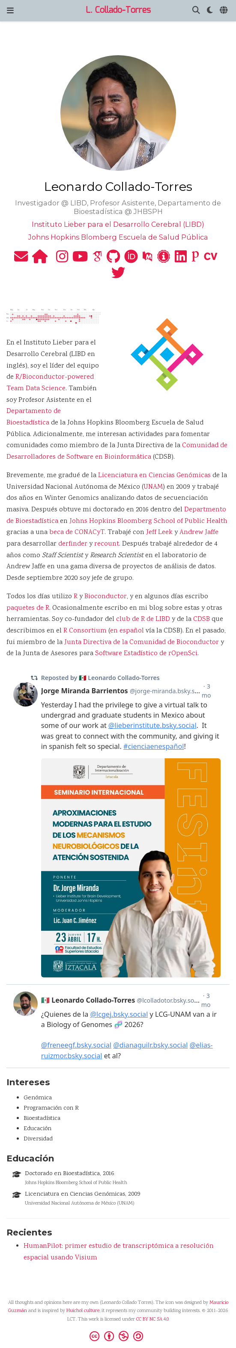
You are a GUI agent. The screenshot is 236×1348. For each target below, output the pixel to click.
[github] (113, 260)
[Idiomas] (224, 11)
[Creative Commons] (118, 1336)
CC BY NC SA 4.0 (152, 1319)
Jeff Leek (159, 532)
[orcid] (131, 260)
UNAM (153, 487)
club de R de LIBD (143, 619)
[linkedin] (181, 260)
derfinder (72, 544)
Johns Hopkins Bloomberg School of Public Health (148, 521)
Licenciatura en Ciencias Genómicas (154, 476)
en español (127, 631)
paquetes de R (27, 608)
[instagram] (62, 260)
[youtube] (80, 260)
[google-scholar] (97, 260)
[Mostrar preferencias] (210, 11)
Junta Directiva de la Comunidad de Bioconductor (141, 642)
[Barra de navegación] (10, 11)
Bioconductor (105, 597)
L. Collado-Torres (118, 10)
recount (106, 544)
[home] (40, 260)
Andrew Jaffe (198, 532)
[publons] (195, 260)
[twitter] (118, 276)
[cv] (211, 260)
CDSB (201, 619)
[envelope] (21, 260)
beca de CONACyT (77, 532)
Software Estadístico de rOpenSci (146, 654)
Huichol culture (82, 1311)
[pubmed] (147, 260)
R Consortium (85, 631)
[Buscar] (196, 11)
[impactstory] (163, 260)
